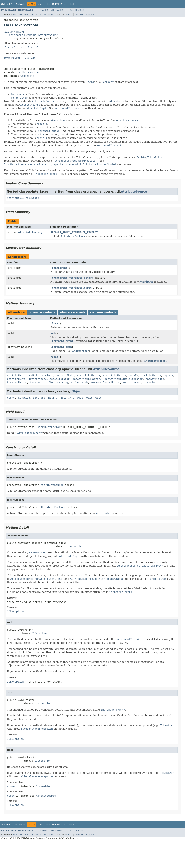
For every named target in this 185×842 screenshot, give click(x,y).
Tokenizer (30, 57)
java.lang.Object (14, 32)
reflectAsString (56, 382)
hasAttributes (17, 382)
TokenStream (59, 267)
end (53, 333)
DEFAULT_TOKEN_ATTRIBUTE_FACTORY (74, 232)
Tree (47, 4)
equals (168, 375)
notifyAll (67, 397)
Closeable (10, 47)
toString (150, 382)
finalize (24, 397)
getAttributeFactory (86, 378)
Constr (36, 14)
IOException (74, 546)
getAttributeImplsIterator (123, 378)
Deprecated (59, 4)
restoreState (132, 382)
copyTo (133, 375)
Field (27, 14)
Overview (7, 4)
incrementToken (61, 347)
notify (52, 397)
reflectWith (79, 382)
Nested (17, 14)
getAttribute (16, 378)
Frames (44, 10)
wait (80, 397)
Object (77, 391)
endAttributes (151, 375)
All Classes (77, 10)
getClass (39, 397)
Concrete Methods (103, 312)
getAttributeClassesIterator (49, 378)
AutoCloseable (30, 47)
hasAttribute (155, 378)
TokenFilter (12, 57)
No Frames (57, 10)
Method (48, 14)
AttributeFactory (30, 232)
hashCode (36, 382)
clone (11, 397)
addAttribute (16, 375)
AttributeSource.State (23, 198)
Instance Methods (42, 312)
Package (20, 4)
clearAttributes (88, 375)
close (54, 323)
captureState (65, 375)
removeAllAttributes (105, 382)
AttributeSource (27, 72)
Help (71, 4)
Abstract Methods (72, 312)
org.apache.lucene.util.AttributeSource (33, 35)
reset (54, 356)
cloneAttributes (114, 375)
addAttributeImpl (40, 375)
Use (40, 4)
